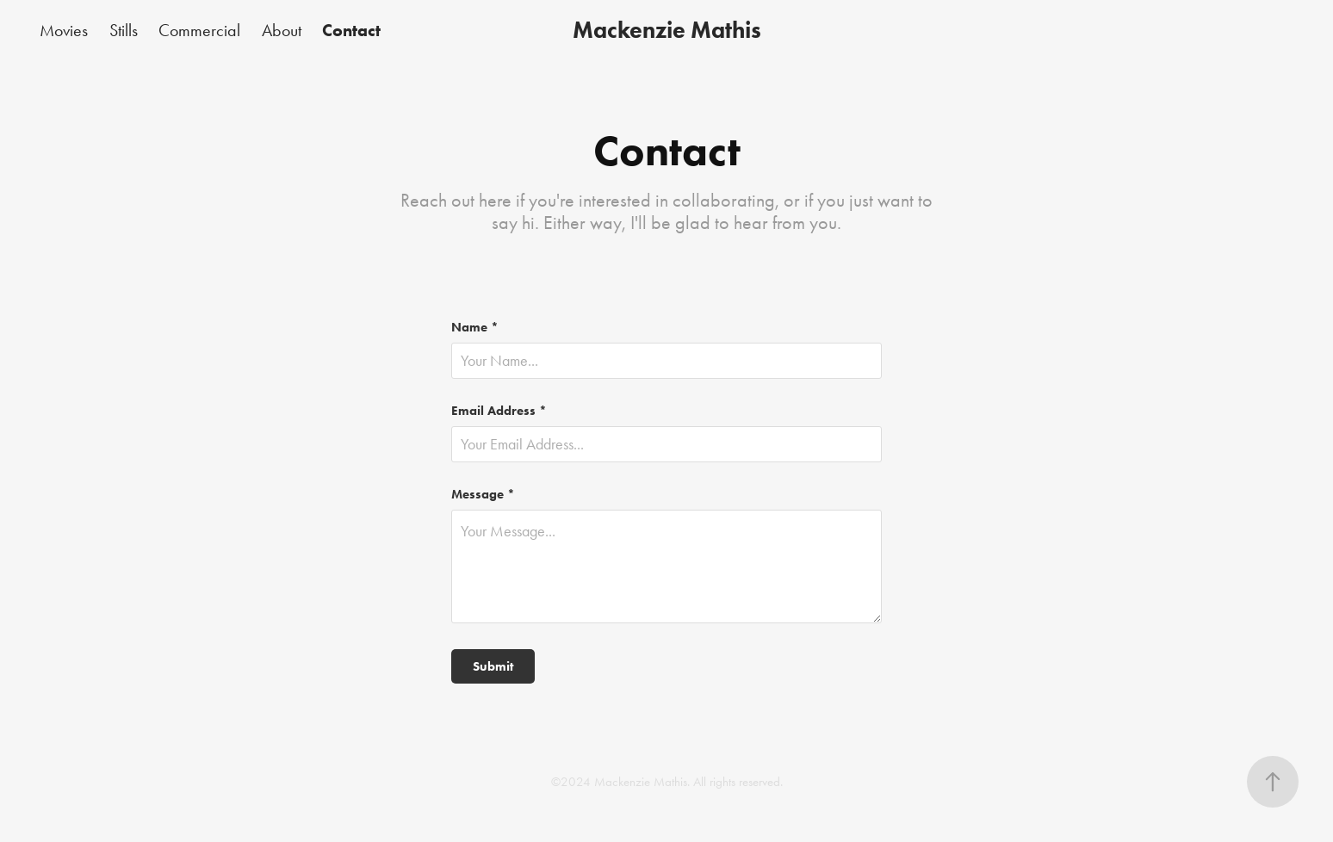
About (281, 30)
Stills (123, 30)
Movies (64, 30)
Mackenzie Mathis (667, 29)
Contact (351, 30)
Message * (483, 494)
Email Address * (499, 411)
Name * (475, 327)
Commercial (199, 30)
